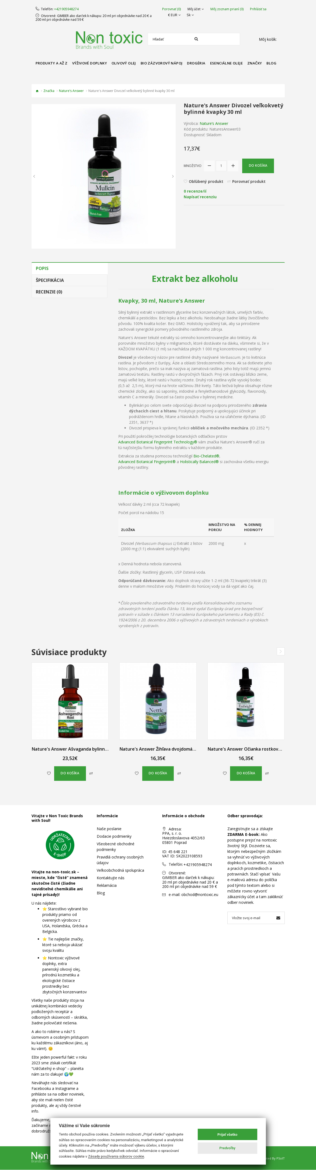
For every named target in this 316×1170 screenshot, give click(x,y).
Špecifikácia (50, 280)
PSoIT (281, 1159)
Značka (48, 90)
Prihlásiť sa (258, 9)
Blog (101, 892)
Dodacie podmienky (114, 836)
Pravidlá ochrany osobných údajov (120, 859)
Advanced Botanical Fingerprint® (147, 461)
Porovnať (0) (171, 9)
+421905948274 (66, 9)
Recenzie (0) (49, 292)
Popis (42, 268)
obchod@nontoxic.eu (199, 894)
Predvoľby (227, 1148)
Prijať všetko (227, 1135)
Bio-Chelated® (206, 456)
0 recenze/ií (195, 191)
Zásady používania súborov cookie (116, 1156)
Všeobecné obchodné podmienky (115, 846)
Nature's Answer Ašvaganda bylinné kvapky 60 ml (83, 749)
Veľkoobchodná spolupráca (120, 870)
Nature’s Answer (71, 90)
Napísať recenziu (200, 197)
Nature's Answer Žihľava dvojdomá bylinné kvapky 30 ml (177, 749)
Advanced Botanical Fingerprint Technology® (157, 441)
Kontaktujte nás (110, 877)
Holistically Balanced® (199, 461)
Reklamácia (107, 885)
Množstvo (193, 165)
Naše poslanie (109, 828)
